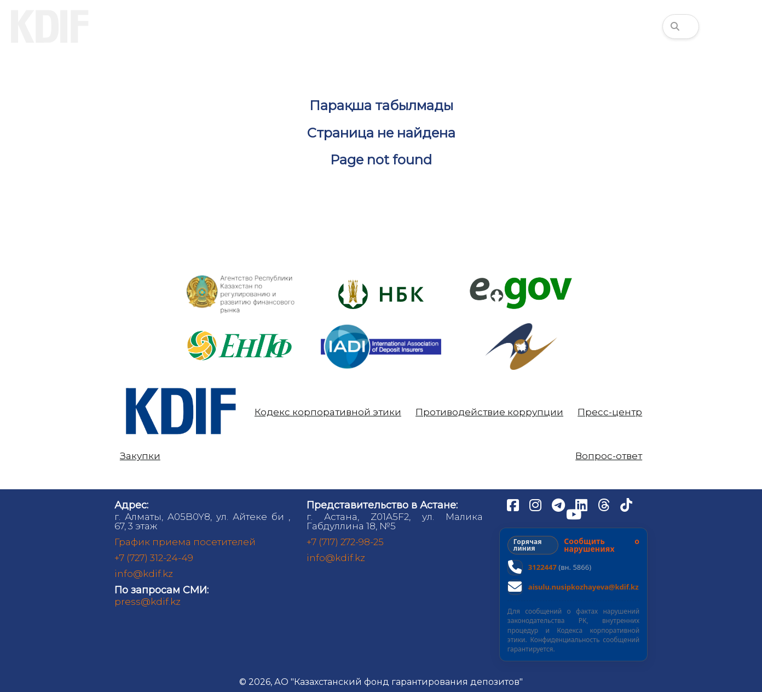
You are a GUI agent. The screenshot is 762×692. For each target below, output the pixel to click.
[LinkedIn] (582, 504)
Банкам (337, 26)
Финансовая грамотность (579, 26)
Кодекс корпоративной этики (328, 412)
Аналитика (435, 26)
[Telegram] (559, 504)
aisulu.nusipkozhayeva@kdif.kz (583, 587)
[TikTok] (626, 504)
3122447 (542, 567)
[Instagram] (536, 504)
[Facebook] (514, 504)
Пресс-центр (610, 412)
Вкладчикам (236, 26)
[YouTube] (573, 513)
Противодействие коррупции (489, 412)
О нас (138, 26)
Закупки (140, 456)
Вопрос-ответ (608, 456)
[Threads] (605, 504)
